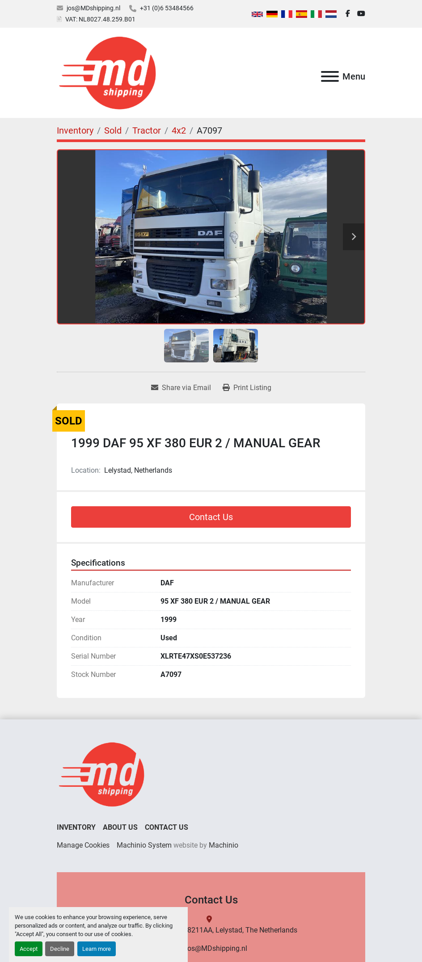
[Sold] (113, 130)
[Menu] (330, 76)
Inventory (76, 827)
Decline (59, 948)
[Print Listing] (247, 387)
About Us (120, 827)
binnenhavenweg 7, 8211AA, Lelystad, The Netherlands (211, 930)
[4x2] (179, 130)
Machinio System (144, 845)
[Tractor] (146, 130)
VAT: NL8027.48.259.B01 (100, 19)
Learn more (96, 948)
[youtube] (361, 13)
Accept (29, 948)
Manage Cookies (83, 845)
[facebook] (348, 13)
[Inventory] (75, 130)
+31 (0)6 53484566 (167, 8)
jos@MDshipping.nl (93, 8)
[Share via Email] (181, 387)
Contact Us (211, 517)
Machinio (223, 845)
